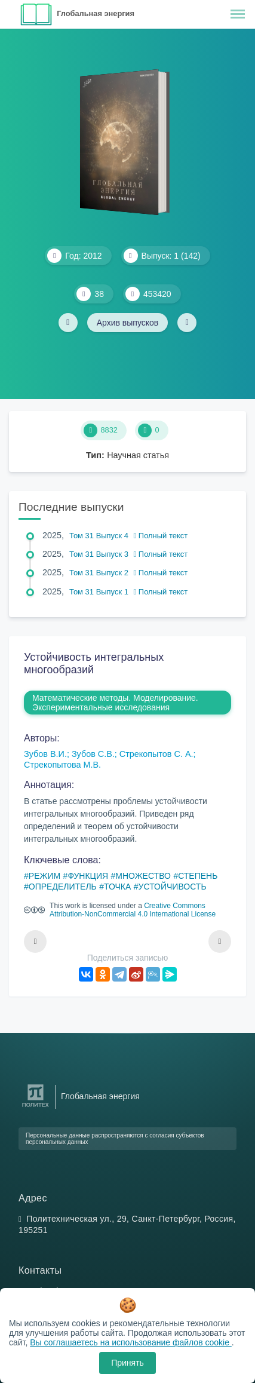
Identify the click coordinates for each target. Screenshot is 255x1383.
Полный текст (161, 535)
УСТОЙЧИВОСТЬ (173, 886)
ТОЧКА (117, 886)
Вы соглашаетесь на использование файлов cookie (131, 1342)
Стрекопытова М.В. (62, 764)
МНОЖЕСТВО (143, 876)
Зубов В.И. (45, 754)
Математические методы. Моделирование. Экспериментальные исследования (115, 702)
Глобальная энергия (95, 13)
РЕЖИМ (44, 876)
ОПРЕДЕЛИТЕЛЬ (63, 886)
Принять (127, 1362)
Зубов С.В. (93, 754)
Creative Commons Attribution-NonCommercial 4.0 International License (133, 909)
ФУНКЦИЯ (87, 876)
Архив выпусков (128, 322)
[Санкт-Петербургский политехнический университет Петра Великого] (36, 1107)
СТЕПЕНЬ (197, 876)
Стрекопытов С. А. (156, 754)
